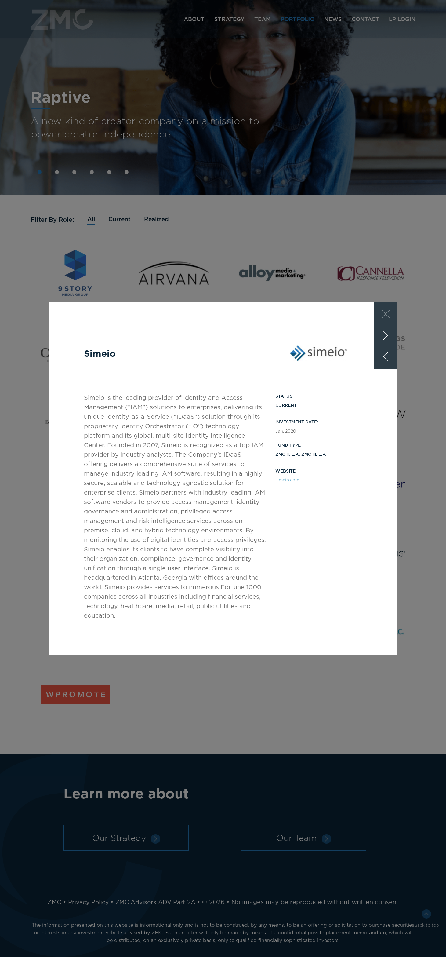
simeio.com (287, 479)
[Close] (385, 314)
